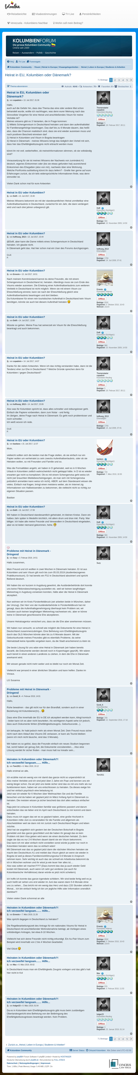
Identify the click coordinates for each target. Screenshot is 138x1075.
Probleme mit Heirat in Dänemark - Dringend (29, 552)
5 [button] (127, 80)
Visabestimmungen (44, 14)
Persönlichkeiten (90, 14)
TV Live (68, 14)
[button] (131, 80)
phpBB (19, 1057)
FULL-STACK (59, 1060)
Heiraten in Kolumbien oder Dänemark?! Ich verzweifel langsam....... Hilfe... (32, 761)
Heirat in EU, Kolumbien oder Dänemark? (38, 75)
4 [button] (123, 80)
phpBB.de (34, 1060)
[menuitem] (10, 62)
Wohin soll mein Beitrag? (68, 23)
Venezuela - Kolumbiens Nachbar (27, 23)
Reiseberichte (17, 14)
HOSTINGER (66, 1057)
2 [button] (115, 80)
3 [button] (119, 80)
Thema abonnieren (17, 86)
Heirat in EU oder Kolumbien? (26, 192)
